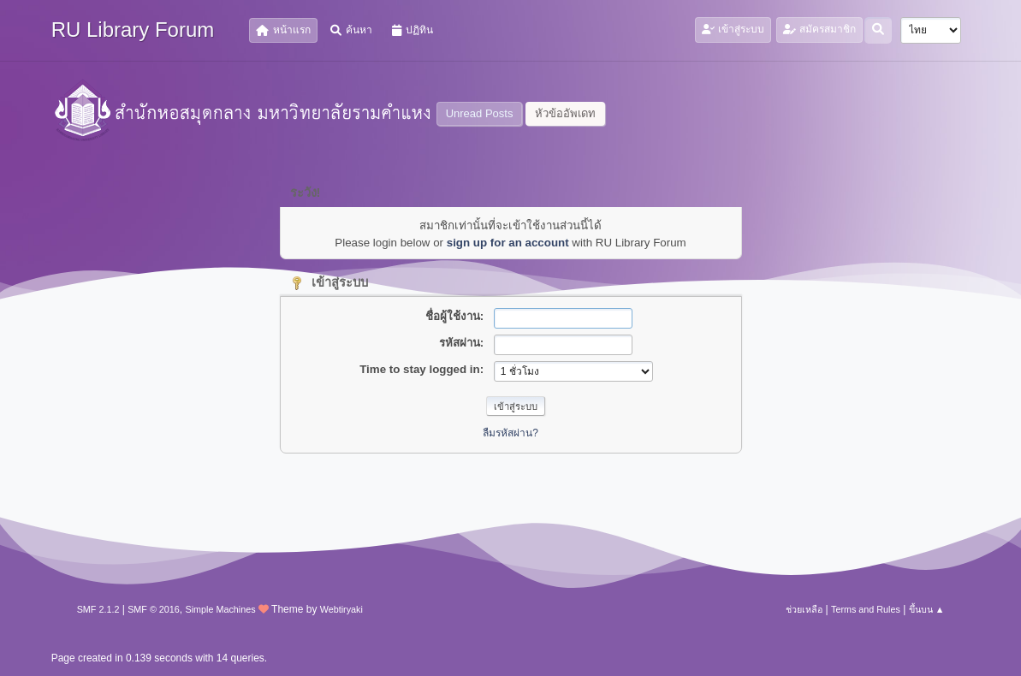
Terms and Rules (865, 609)
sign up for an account (508, 242)
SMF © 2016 (154, 609)
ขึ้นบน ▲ (927, 609)
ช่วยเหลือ (804, 609)
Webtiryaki (341, 609)
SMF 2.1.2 (98, 609)
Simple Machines (221, 609)
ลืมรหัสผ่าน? (510, 433)
